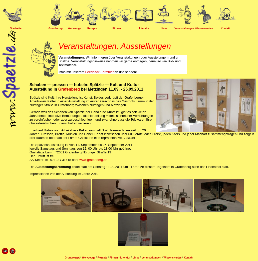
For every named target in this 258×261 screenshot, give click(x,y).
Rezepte (92, 28)
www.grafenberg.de (93, 160)
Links (164, 28)
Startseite (16, 28)
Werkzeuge (74, 28)
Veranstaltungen (184, 28)
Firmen (117, 28)
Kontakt (225, 28)
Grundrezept (56, 28)
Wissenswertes (204, 28)
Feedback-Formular (99, 72)
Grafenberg (69, 89)
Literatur (144, 28)
